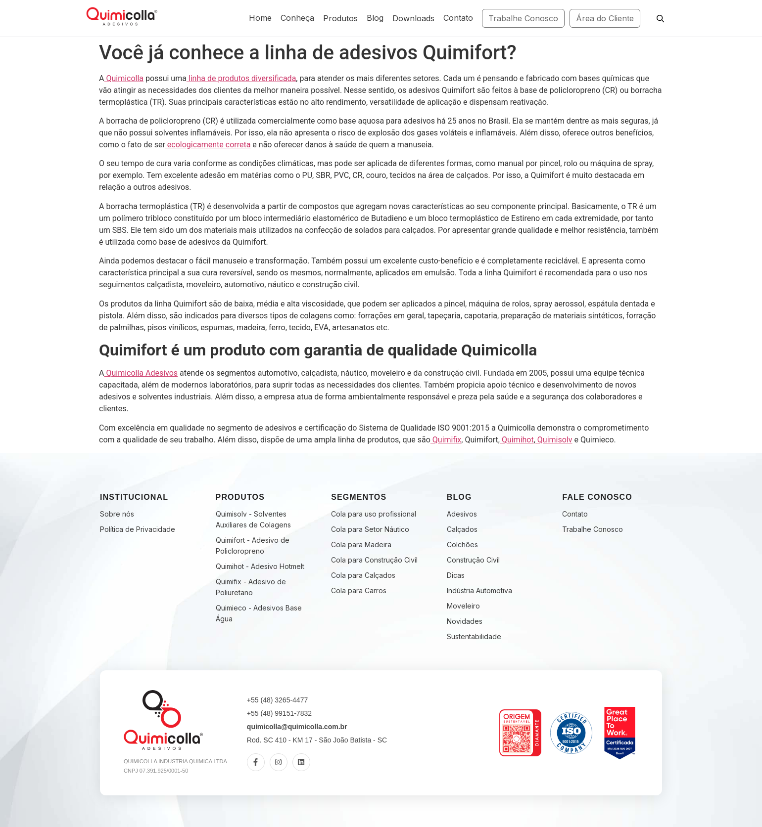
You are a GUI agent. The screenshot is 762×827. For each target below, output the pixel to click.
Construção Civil (473, 560)
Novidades (464, 621)
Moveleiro (463, 606)
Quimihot (517, 439)
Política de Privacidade (137, 529)
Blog (375, 18)
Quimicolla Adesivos (141, 373)
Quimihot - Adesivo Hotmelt (260, 566)
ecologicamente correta (208, 144)
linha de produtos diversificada (241, 78)
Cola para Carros (358, 590)
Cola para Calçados (363, 575)
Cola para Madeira (361, 544)
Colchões (462, 544)
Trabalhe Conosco (523, 18)
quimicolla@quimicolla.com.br (297, 727)
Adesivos (462, 514)
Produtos (340, 18)
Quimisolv (553, 439)
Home (260, 18)
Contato (458, 18)
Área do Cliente (605, 18)
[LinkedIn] (301, 762)
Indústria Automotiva (479, 590)
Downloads (413, 18)
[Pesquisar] (660, 18)
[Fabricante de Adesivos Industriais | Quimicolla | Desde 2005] (121, 16)
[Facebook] (256, 762)
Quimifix (445, 439)
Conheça (297, 18)
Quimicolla (123, 78)
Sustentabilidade (474, 636)
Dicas (456, 575)
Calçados (462, 529)
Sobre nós (117, 514)
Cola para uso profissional (373, 514)
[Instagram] (278, 762)
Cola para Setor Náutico (370, 529)
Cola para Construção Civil (374, 560)
